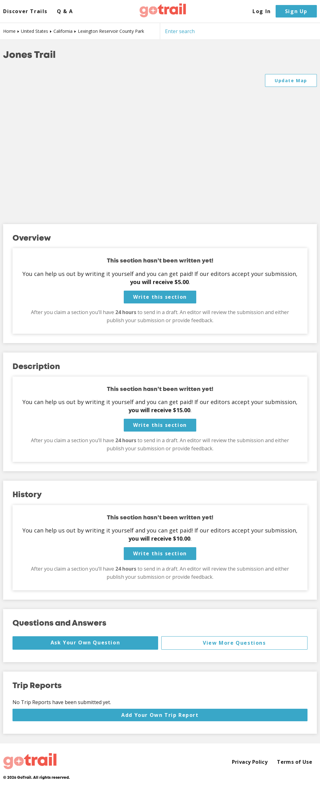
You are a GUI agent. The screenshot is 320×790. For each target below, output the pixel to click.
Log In (261, 11)
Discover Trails (25, 11)
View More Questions (234, 642)
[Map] (160, 143)
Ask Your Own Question (85, 642)
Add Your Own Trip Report (159, 715)
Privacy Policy (250, 762)
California (62, 31)
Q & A (65, 11)
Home (9, 31)
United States (34, 31)
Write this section (160, 296)
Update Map (291, 80)
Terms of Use (294, 762)
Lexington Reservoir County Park (111, 31)
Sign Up (296, 11)
